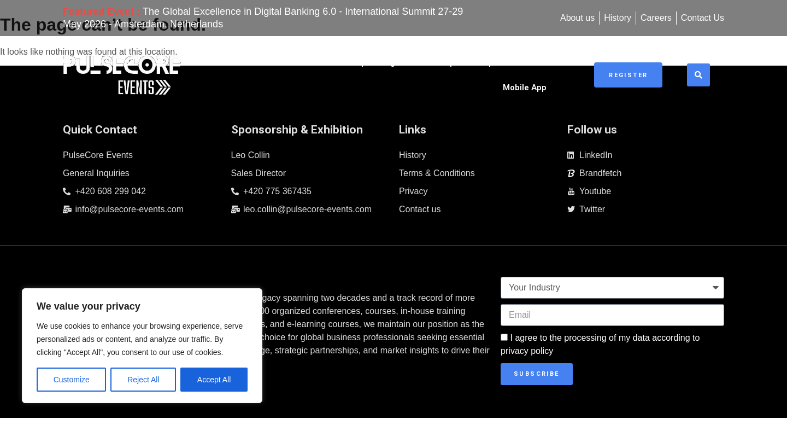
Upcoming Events (346, 70)
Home (279, 70)
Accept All (214, 379)
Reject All (143, 379)
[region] (142, 345)
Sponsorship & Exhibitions (452, 70)
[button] (703, 70)
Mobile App (547, 70)
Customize (72, 379)
